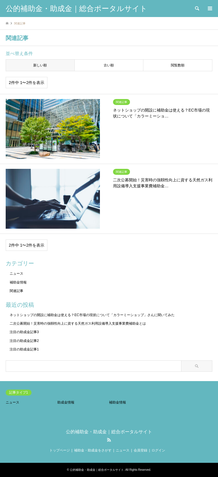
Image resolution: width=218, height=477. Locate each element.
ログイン (158, 450)
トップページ (59, 450)
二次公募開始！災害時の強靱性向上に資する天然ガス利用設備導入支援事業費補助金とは (78, 323)
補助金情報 (18, 282)
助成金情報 (65, 402)
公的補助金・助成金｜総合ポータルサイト (109, 431)
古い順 (109, 65)
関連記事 (16, 291)
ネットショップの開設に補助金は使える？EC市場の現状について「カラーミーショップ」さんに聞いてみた (92, 315)
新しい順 (40, 65)
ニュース (16, 274)
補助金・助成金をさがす (93, 450)
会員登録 (140, 450)
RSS (109, 440)
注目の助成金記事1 (24, 349)
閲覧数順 (178, 65)
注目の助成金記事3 (24, 332)
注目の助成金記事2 (24, 341)
